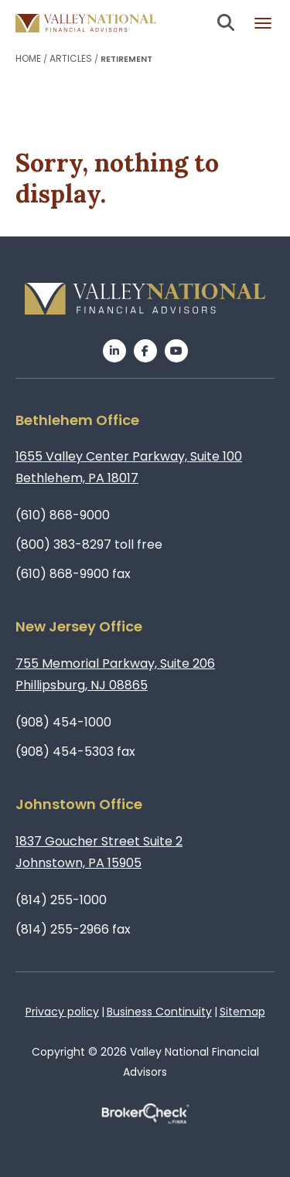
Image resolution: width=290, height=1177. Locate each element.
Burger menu (262, 23)
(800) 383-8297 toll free (88, 544)
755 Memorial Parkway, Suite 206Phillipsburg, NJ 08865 (115, 674)
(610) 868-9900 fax (73, 574)
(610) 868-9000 (62, 515)
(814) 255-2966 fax (73, 929)
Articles (70, 58)
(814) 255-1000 (61, 900)
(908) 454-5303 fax (75, 751)
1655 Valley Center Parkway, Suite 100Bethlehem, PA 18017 (128, 467)
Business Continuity (159, 1011)
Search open (225, 22)
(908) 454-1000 (63, 722)
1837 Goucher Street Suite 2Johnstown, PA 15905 (99, 852)
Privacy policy (62, 1011)
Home (28, 58)
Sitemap (242, 1011)
